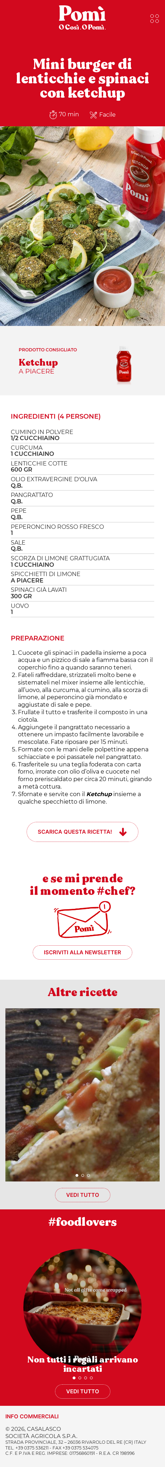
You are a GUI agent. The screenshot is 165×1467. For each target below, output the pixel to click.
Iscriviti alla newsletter (82, 952)
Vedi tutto (82, 1194)
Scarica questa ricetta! (75, 831)
